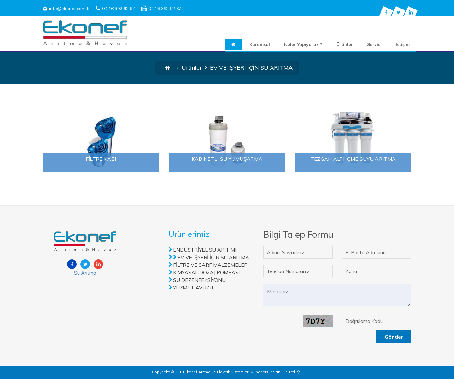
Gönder (394, 337)
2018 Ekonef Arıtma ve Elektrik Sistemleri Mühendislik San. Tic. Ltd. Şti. (238, 372)
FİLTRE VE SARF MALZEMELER (210, 265)
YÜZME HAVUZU (193, 287)
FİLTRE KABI (101, 159)
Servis (373, 44)
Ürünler (344, 44)
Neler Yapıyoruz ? (303, 44)
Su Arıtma (85, 273)
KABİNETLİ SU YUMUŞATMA (227, 159)
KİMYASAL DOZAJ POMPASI (206, 272)
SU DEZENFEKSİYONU (199, 280)
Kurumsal (259, 44)
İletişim (402, 44)
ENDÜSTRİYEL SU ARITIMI (204, 250)
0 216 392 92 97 (115, 8)
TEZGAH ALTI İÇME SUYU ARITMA (353, 159)
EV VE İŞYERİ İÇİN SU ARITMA (213, 257)
